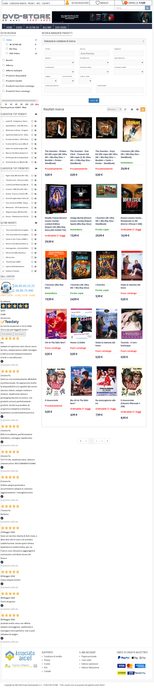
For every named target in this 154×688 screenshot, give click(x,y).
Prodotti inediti (14, 80)
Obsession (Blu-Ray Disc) (16, 253)
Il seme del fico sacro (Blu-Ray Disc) (18, 144)
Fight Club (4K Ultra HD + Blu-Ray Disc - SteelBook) (18, 175)
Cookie (47, 664)
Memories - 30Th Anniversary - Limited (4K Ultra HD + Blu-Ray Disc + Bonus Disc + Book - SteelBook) (18, 207)
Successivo (19, 334)
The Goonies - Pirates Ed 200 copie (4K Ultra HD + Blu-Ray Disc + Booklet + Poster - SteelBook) (56, 157)
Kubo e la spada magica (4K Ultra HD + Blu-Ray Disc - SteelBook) (18, 148)
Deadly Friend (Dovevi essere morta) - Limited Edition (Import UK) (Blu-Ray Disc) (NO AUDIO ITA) (56, 224)
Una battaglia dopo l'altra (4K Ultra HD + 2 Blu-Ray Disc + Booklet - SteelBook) (18, 198)
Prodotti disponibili (16, 75)
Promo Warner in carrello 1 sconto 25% (56, 254)
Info (46, 667)
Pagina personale (89, 656)
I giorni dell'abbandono (15, 266)
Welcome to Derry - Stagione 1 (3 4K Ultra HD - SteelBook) (18, 130)
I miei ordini (86, 660)
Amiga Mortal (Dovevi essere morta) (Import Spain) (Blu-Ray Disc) (81, 221)
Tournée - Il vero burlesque (129, 344)
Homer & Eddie (77, 342)
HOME (5, 3)
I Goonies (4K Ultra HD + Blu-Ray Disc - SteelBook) (130, 154)
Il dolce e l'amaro (12, 271)
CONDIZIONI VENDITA (18, 3)
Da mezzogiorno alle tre (105, 402)
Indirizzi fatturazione (90, 667)
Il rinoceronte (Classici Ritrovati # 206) (130, 403)
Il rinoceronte (51, 400)
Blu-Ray (47, 27)
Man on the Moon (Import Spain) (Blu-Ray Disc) (18, 153)
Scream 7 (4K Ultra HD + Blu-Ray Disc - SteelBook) (18, 189)
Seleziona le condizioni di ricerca (59, 41)
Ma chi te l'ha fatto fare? (79, 402)
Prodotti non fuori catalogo (20, 86)
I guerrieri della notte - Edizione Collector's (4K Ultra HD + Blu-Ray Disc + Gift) (18, 135)
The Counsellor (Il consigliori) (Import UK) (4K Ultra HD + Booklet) (18, 234)
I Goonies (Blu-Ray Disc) (54, 286)
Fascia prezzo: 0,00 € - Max (13, 107)
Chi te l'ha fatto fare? (55, 342)
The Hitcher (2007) (13, 262)
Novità (9, 60)
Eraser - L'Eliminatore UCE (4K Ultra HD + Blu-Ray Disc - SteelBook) (18, 216)
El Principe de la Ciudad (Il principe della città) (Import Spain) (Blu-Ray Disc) (18, 157)
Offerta (9, 65)
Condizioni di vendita (53, 656)
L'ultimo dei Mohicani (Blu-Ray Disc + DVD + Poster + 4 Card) (18, 184)
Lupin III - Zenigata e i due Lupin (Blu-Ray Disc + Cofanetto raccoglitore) (18, 121)
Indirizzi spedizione (90, 664)
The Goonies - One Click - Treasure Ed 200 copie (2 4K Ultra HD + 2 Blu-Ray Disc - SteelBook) (80, 157)
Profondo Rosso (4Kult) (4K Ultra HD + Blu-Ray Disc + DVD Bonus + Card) (18, 162)
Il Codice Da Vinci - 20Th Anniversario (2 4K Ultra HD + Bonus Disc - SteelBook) (18, 139)
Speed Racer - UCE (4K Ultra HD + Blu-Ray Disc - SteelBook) (18, 125)
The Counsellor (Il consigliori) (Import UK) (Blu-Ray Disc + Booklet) (18, 230)
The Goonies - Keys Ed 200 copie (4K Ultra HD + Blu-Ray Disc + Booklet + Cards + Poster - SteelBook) (106, 157)
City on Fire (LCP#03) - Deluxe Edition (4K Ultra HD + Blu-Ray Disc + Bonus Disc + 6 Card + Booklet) (18, 203)
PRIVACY (31, 3)
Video (19, 27)
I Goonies (100, 285)
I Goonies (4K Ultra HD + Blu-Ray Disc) (79, 286)
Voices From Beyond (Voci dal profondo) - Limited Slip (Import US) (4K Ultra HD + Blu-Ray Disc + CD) (18, 243)
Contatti (47, 671)
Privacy (47, 660)
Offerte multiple (14, 70)
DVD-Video (60, 27)
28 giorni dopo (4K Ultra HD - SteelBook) (18, 212)
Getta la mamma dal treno (130, 286)
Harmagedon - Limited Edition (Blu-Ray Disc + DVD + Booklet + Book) (18, 248)
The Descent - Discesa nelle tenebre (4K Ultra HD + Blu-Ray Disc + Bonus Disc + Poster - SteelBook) (18, 180)
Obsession (10, 257)
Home (9, 27)
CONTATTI (46, 3)
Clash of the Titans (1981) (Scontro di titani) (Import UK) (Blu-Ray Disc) (18, 239)
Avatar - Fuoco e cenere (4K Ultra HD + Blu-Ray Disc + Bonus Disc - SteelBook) (18, 194)
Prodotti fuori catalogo (18, 91)
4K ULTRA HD (32, 27)
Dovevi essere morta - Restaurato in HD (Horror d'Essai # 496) (131, 221)
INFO (38, 3)
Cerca (94, 100)
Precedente (7, 334)
